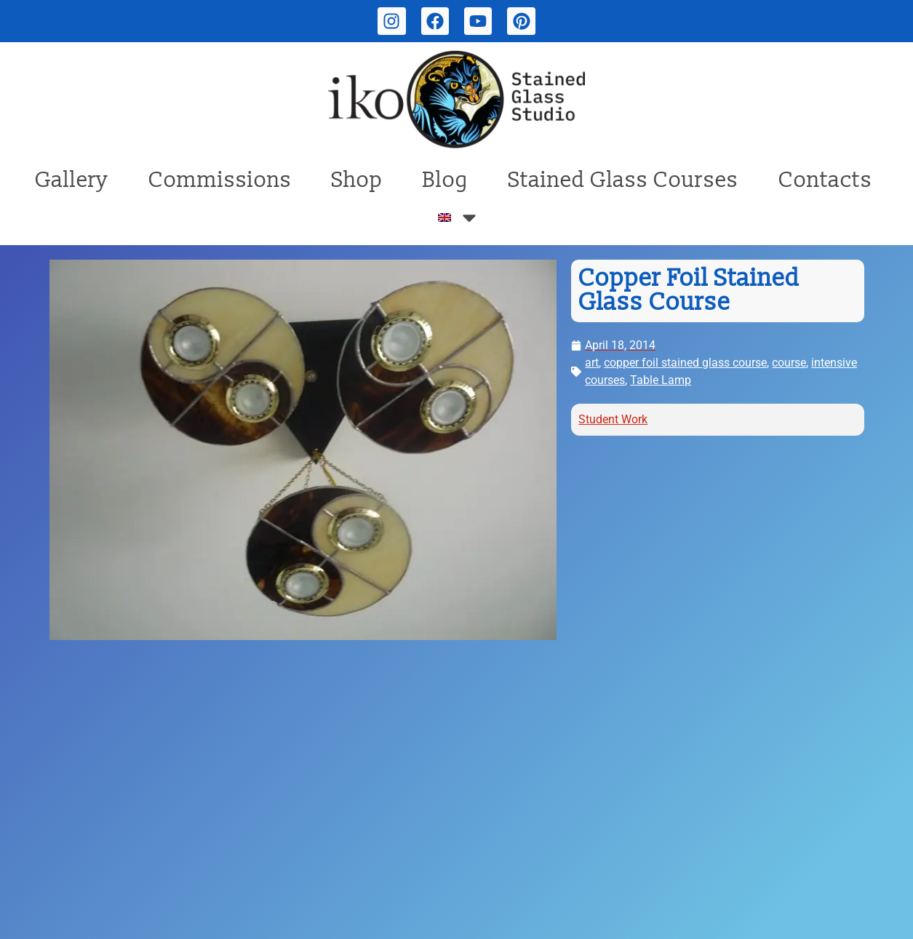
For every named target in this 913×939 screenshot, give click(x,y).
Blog (446, 180)
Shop (357, 180)
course (789, 362)
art (592, 362)
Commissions (220, 180)
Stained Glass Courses (623, 180)
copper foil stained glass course (685, 362)
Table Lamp (660, 380)
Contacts (825, 180)
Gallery (71, 180)
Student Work (612, 419)
